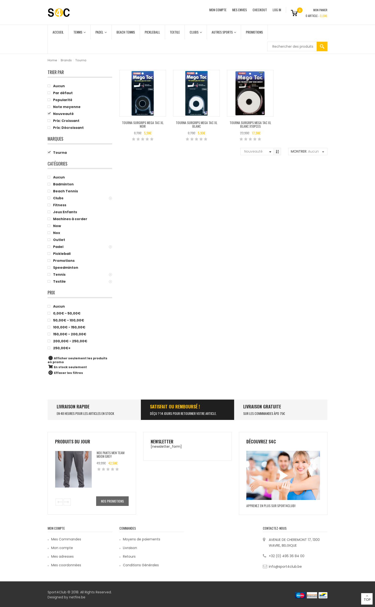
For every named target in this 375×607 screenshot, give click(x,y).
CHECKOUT (260, 9)
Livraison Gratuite (262, 406)
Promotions (254, 31)
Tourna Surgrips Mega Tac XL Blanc (196, 124)
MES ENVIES (239, 9)
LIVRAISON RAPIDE (73, 406)
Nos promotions (112, 501)
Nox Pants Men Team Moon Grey (110, 454)
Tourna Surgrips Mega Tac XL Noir (143, 124)
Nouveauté (253, 151)
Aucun (313, 151)
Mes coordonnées (66, 565)
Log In (277, 9)
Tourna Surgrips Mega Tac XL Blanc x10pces (250, 124)
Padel (101, 31)
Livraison (130, 547)
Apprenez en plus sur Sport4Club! (270, 505)
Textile (175, 31)
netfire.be (77, 597)
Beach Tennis (125, 31)
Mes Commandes (66, 539)
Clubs (196, 31)
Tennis (79, 31)
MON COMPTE (217, 9)
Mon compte (62, 547)
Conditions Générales (141, 565)
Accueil (58, 31)
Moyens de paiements (141, 539)
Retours (129, 556)
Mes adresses (62, 556)
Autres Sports (224, 31)
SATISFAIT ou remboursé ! (175, 406)
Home (52, 60)
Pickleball (152, 31)
